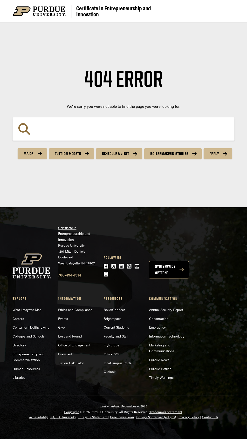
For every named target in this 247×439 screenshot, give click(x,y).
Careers (18, 318)
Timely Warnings (161, 377)
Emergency (157, 327)
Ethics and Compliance (75, 309)
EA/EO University (63, 417)
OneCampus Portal (118, 362)
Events (63, 318)
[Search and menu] (228, 11)
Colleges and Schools (29, 336)
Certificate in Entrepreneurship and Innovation (113, 11)
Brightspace (112, 318)
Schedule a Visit (115, 153)
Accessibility (38, 417)
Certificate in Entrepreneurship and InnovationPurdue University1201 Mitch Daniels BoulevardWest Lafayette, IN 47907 (76, 245)
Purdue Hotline (160, 368)
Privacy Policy (188, 417)
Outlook (110, 371)
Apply (214, 153)
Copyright (71, 412)
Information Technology (166, 336)
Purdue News (159, 359)
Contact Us (210, 417)
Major (29, 153)
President (65, 353)
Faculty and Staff (116, 336)
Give (61, 327)
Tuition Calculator (71, 362)
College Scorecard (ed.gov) (156, 417)
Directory (19, 345)
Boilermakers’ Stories (169, 153)
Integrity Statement (93, 417)
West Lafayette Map (27, 309)
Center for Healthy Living (31, 327)
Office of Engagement (74, 345)
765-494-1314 (69, 275)
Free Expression (122, 417)
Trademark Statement (165, 412)
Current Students (116, 327)
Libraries (19, 377)
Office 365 (111, 353)
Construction (158, 318)
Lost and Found (70, 336)
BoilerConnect (114, 309)
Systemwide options (165, 269)
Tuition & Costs (68, 153)
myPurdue (111, 345)
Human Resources (26, 368)
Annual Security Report (166, 309)
